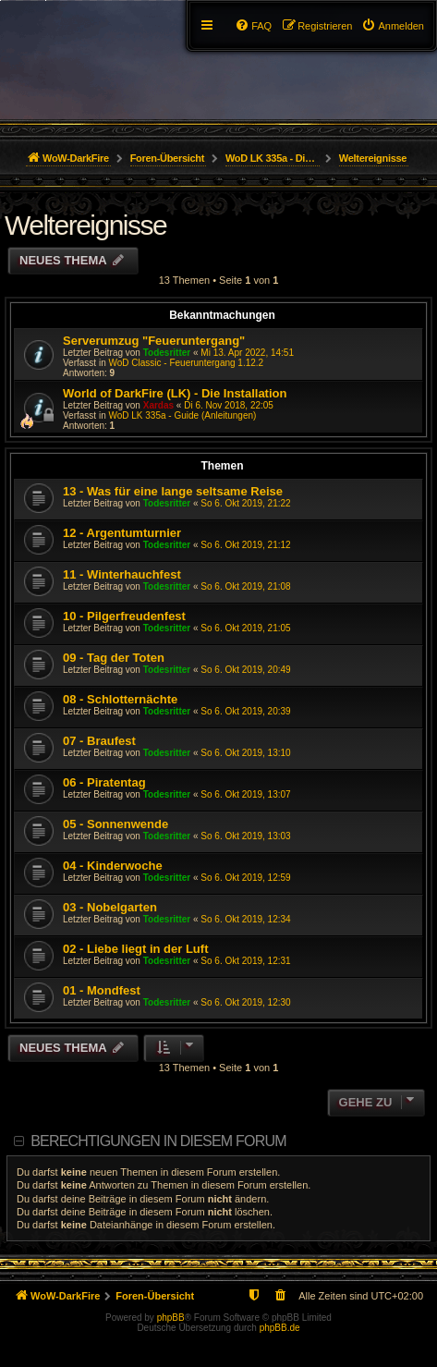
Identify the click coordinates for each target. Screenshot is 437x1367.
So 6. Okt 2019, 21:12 (245, 545)
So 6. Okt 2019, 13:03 (245, 836)
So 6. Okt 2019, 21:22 (245, 503)
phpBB (171, 1317)
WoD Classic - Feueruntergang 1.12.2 (185, 363)
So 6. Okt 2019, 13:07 (245, 794)
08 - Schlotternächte (120, 699)
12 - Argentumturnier (122, 533)
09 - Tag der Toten (113, 658)
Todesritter (167, 353)
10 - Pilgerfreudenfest (124, 616)
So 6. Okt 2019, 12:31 (245, 961)
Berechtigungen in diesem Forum (157, 1141)
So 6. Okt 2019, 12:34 (245, 919)
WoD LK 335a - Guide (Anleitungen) (182, 415)
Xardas (158, 405)
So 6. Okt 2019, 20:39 (245, 711)
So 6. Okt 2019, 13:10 (245, 753)
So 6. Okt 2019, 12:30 (245, 1002)
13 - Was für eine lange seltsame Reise (173, 491)
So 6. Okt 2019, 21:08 (245, 586)
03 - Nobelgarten (110, 907)
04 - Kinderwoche (113, 866)
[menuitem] (392, 26)
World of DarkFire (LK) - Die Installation (174, 393)
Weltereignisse (85, 225)
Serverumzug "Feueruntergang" (154, 341)
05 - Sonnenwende (115, 824)
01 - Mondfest (101, 990)
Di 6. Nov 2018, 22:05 (228, 405)
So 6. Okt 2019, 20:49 (245, 670)
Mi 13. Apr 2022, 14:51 (247, 353)
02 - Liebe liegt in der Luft (135, 949)
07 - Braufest (99, 741)
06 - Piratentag (104, 782)
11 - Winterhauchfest (122, 574)
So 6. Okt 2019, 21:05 (245, 628)
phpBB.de (280, 1328)
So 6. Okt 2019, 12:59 (245, 878)
